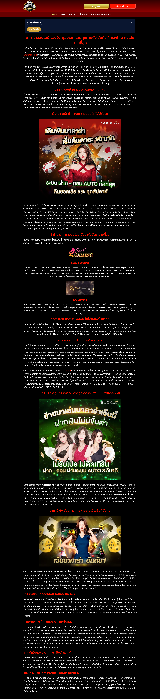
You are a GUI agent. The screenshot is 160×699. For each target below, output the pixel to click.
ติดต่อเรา (72, 14)
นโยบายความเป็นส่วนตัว (101, 14)
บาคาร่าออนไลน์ (30, 55)
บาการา (68, 370)
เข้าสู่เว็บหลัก (33, 29)
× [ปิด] (131, 22)
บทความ (62, 14)
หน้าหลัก (53, 14)
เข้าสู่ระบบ (96, 6)
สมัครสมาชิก (122, 6)
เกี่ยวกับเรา (83, 14)
